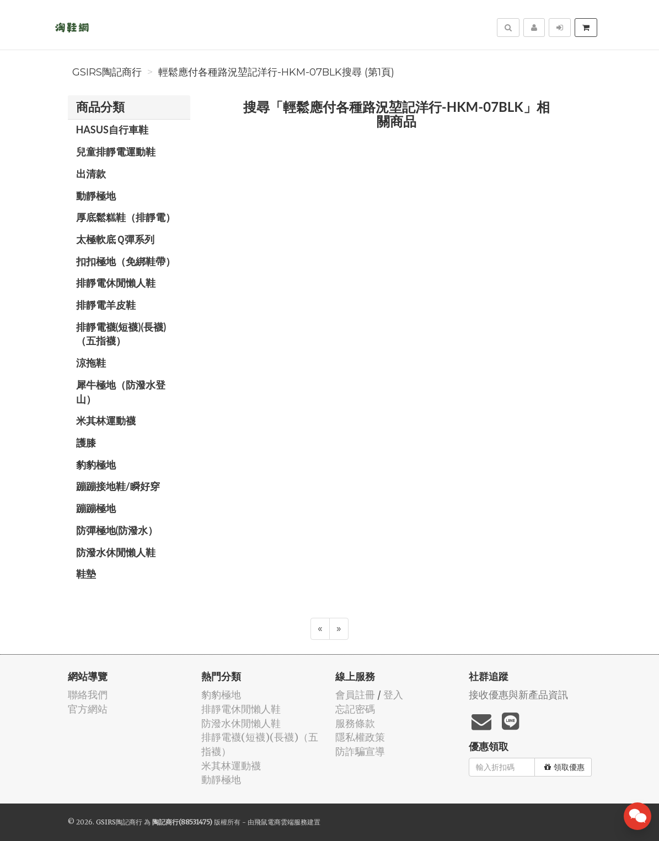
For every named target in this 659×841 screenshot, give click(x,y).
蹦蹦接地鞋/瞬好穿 (118, 486)
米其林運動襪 (106, 420)
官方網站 (88, 709)
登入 (393, 694)
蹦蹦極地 (96, 508)
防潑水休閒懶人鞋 (116, 552)
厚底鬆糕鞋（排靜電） (125, 217)
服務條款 (355, 723)
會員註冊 (355, 694)
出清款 (91, 174)
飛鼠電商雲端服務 (280, 822)
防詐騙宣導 (360, 751)
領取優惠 (564, 767)
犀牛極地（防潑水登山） (120, 392)
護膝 (86, 442)
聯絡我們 (88, 694)
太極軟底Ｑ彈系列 (115, 239)
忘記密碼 (355, 709)
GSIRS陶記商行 (107, 72)
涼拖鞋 (91, 363)
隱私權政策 (360, 737)
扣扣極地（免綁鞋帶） (125, 261)
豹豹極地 (96, 465)
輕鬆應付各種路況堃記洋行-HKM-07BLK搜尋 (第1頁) (276, 72)
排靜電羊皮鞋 (106, 305)
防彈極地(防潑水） (117, 530)
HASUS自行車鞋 (112, 129)
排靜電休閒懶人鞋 (116, 283)
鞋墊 (86, 574)
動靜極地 (96, 196)
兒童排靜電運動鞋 (116, 151)
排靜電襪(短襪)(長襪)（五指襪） (121, 334)
